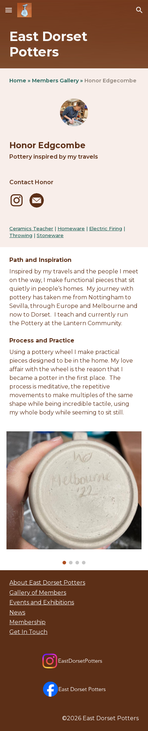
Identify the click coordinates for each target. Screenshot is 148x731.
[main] (74, 44)
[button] (8, 10)
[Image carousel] (74, 497)
